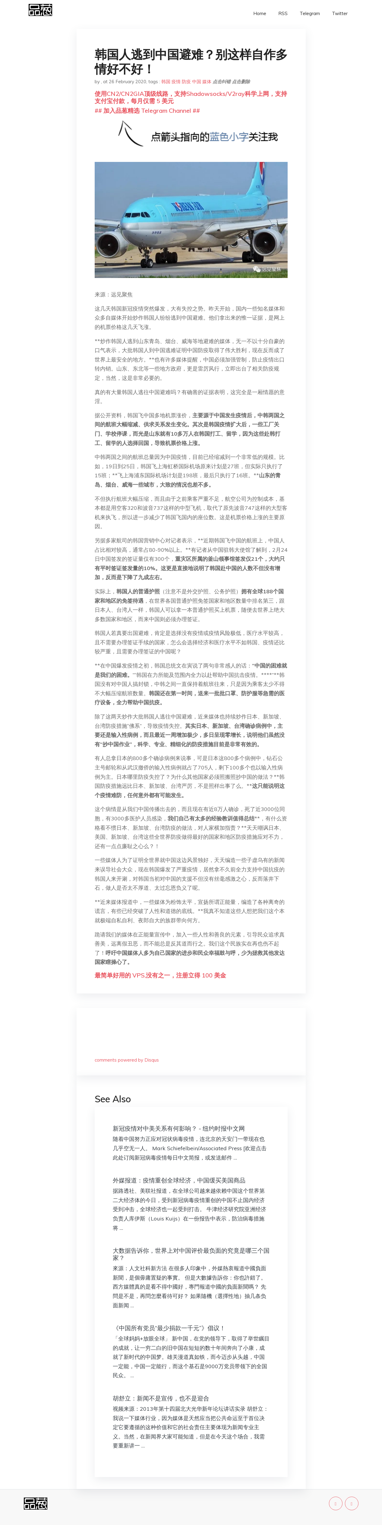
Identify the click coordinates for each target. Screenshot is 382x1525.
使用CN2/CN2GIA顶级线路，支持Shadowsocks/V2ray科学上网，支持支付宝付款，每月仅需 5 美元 (191, 97)
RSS (283, 13)
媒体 (206, 81)
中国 (196, 81)
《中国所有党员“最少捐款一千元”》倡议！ (169, 1328)
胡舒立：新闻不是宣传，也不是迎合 (161, 1398)
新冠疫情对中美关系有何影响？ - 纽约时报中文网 (179, 1128)
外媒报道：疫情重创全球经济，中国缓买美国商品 (179, 1180)
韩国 (165, 81)
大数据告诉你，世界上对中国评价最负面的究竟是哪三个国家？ (191, 1254)
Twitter (340, 13)
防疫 (186, 81)
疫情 (176, 81)
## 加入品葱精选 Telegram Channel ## (147, 110)
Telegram (310, 13)
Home (259, 13)
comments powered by (127, 1060)
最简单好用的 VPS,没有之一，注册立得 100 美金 (160, 975)
